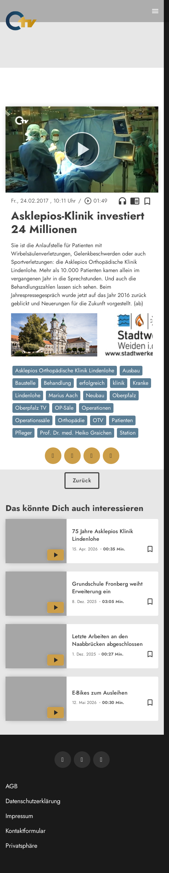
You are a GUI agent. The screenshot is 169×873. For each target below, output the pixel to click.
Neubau (95, 395)
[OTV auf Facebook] (82, 759)
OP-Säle (64, 408)
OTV (98, 420)
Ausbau (131, 370)
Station (128, 433)
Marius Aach (63, 395)
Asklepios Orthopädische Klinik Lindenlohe (64, 370)
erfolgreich (92, 383)
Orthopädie (71, 420)
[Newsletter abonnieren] (62, 759)
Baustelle (25, 383)
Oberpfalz (124, 395)
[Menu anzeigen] (155, 11)
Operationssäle (32, 420)
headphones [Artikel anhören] (122, 201)
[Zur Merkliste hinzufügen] (147, 200)
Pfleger (23, 433)
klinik (119, 383)
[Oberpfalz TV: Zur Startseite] (21, 21)
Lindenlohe (27, 395)
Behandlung (57, 383)
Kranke (140, 383)
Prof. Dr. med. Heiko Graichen (75, 433)
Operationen (96, 408)
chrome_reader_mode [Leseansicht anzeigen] (135, 201)
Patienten (122, 420)
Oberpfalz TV (31, 408)
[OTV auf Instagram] (101, 759)
